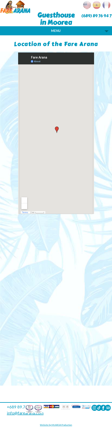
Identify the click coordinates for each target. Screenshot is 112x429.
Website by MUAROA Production (56, 425)
